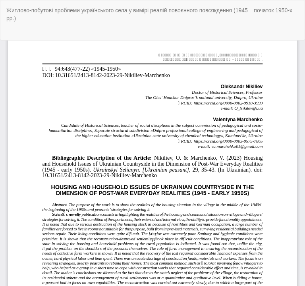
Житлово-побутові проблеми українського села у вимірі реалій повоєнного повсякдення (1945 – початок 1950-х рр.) (149, 14)
